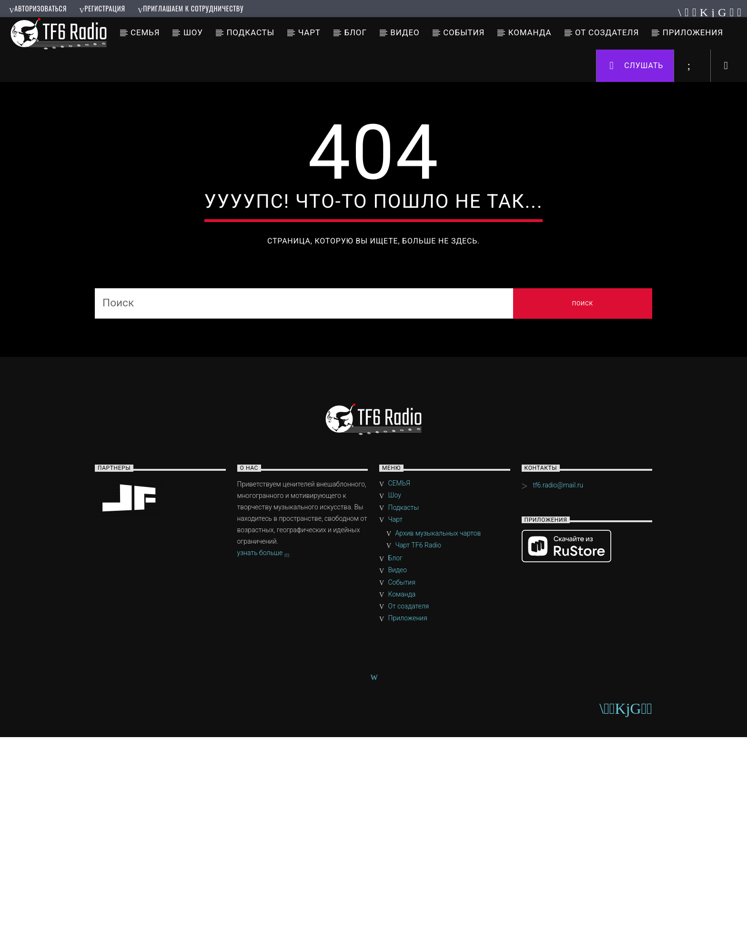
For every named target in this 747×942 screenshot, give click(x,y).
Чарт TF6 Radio (418, 750)
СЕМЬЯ (145, 32)
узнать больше (263, 758)
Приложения (693, 32)
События (464, 32)
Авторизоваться (38, 8)
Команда (530, 32)
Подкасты (250, 32)
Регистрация (102, 8)
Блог (355, 32)
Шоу (193, 32)
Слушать (637, 66)
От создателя (607, 32)
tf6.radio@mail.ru (558, 690)
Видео (404, 32)
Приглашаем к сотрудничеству (190, 8)
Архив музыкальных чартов (438, 738)
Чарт (309, 32)
